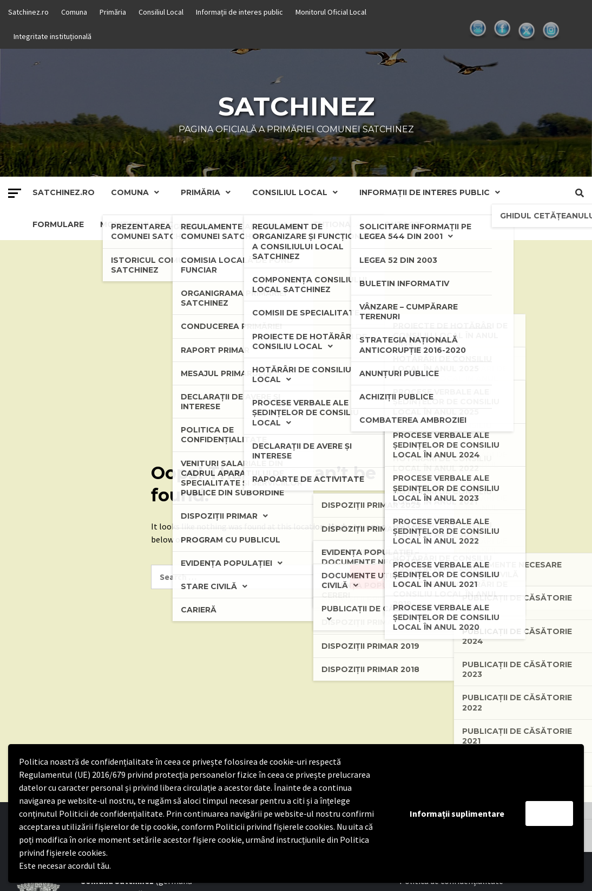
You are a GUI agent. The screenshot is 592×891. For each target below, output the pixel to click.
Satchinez (296, 106)
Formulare (58, 224)
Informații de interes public (239, 12)
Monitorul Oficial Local (330, 12)
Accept (549, 813)
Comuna (74, 12)
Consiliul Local (161, 12)
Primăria (113, 12)
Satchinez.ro (28, 12)
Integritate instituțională (52, 36)
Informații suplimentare (457, 813)
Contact (399, 224)
